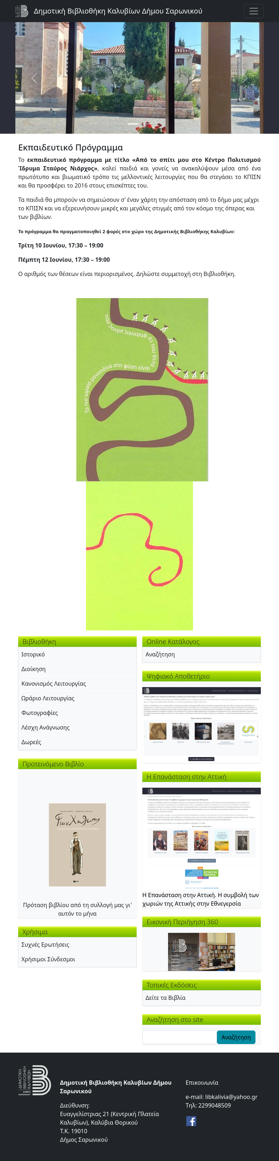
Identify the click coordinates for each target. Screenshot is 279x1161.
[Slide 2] (146, 124)
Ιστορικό (33, 654)
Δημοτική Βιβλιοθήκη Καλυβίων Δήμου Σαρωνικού (118, 11)
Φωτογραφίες (39, 713)
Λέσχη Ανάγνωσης (45, 727)
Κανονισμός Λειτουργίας (53, 683)
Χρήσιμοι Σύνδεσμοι (48, 959)
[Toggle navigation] (254, 11)
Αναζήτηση (160, 654)
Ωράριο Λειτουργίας (48, 698)
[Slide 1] (133, 124)
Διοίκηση (33, 669)
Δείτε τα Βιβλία (166, 998)
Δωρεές (31, 742)
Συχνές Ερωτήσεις (45, 944)
